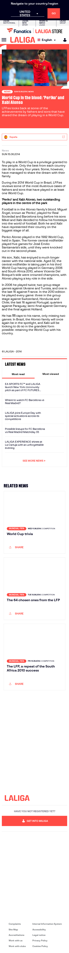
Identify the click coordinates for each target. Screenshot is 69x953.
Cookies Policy (40, 946)
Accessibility (39, 929)
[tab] (18, 373)
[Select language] (47, 40)
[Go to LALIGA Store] (34, 30)
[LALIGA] (22, 40)
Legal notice (38, 935)
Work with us (15, 940)
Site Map (13, 929)
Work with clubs (17, 946)
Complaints (15, 924)
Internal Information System (47, 924)
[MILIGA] (64, 40)
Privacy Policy (39, 940)
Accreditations (16, 935)
